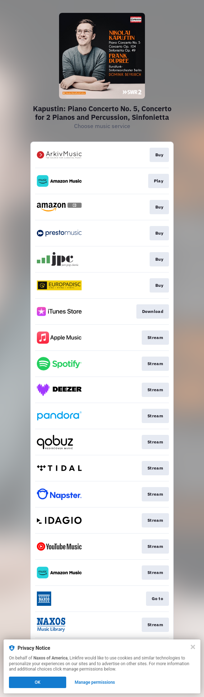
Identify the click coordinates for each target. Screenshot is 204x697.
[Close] (193, 647)
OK (37, 682)
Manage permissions (95, 682)
